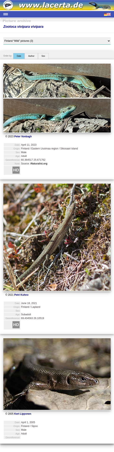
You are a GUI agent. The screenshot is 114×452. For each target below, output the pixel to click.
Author (31, 56)
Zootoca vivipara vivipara (23, 26)
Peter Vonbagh (23, 136)
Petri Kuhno (21, 294)
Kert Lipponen (22, 413)
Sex (43, 56)
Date (19, 56)
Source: (34, 163)
